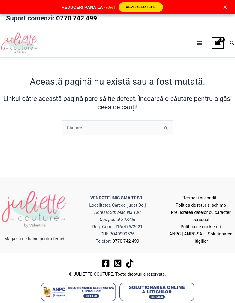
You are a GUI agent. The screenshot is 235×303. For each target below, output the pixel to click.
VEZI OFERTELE (141, 7)
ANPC (175, 234)
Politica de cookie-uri (201, 226)
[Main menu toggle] (199, 43)
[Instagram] (117, 263)
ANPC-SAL (194, 234)
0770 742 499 (76, 18)
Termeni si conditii (201, 198)
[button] (232, 43)
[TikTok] (129, 263)
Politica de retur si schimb (201, 205)
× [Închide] (225, 7)
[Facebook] (105, 263)
